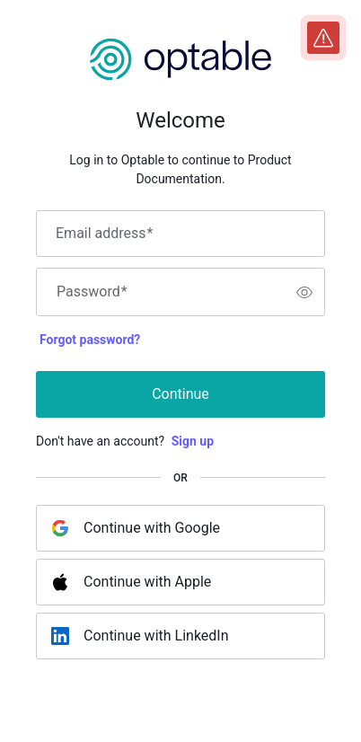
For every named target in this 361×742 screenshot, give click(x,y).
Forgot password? (90, 339)
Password (92, 292)
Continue (180, 393)
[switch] (304, 292)
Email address (104, 233)
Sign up (193, 441)
